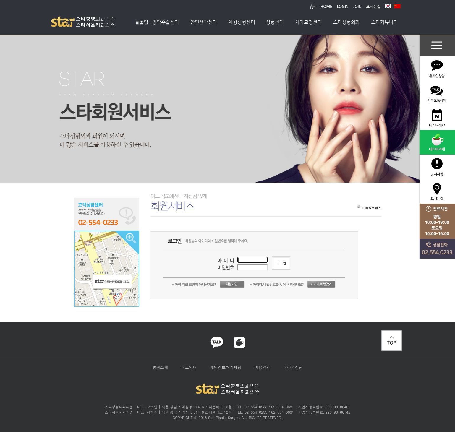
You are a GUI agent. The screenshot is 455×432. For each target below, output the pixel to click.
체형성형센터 (241, 22)
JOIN (357, 7)
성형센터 (275, 22)
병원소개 (160, 368)
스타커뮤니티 (384, 22)
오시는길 (373, 7)
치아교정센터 (308, 22)
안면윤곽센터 (203, 22)
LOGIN (343, 7)
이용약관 (262, 368)
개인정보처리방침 (225, 368)
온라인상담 (293, 368)
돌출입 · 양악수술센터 (157, 22)
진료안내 (189, 368)
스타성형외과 (346, 22)
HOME (326, 7)
